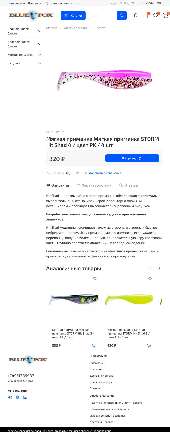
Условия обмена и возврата (107, 421)
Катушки (14, 63)
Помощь (95, 394)
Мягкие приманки (77, 28)
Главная (51, 28)
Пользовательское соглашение (109, 414)
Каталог (73, 15)
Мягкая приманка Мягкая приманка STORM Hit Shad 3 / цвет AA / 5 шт (70, 339)
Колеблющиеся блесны (19, 44)
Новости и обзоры (101, 387)
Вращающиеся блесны (18, 31)
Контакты (35, 3)
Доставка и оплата (59, 3)
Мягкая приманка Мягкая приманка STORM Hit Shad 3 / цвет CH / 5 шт (131, 339)
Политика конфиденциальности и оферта (116, 408)
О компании (16, 3)
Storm (101, 28)
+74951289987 (152, 3)
